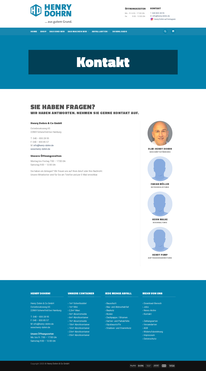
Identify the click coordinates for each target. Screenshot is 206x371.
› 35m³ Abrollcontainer (79, 335)
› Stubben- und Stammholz (118, 328)
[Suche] (165, 31)
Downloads (119, 31)
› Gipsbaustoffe (113, 324)
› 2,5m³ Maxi (74, 310)
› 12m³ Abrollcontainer (79, 328)
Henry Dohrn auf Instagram (163, 19)
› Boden (109, 314)
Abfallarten (100, 31)
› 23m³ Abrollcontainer (79, 331)
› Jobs (145, 307)
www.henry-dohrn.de (40, 149)
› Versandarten (149, 324)
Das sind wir (57, 31)
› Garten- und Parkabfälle (117, 321)
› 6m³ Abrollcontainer (78, 317)
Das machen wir (78, 31)
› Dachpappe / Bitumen (116, 317)
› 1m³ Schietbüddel (77, 303)
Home (34, 31)
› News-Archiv (149, 310)
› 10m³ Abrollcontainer (79, 324)
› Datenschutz (149, 338)
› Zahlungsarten (150, 321)
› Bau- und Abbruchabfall (117, 307)
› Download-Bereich (152, 303)
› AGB (145, 328)
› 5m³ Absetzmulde (77, 314)
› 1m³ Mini (73, 307)
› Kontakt (147, 314)
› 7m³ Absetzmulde (77, 321)
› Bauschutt (110, 303)
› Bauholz (109, 310)
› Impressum (148, 335)
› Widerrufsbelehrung (152, 331)
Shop (43, 31)
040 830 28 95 (158, 13)
